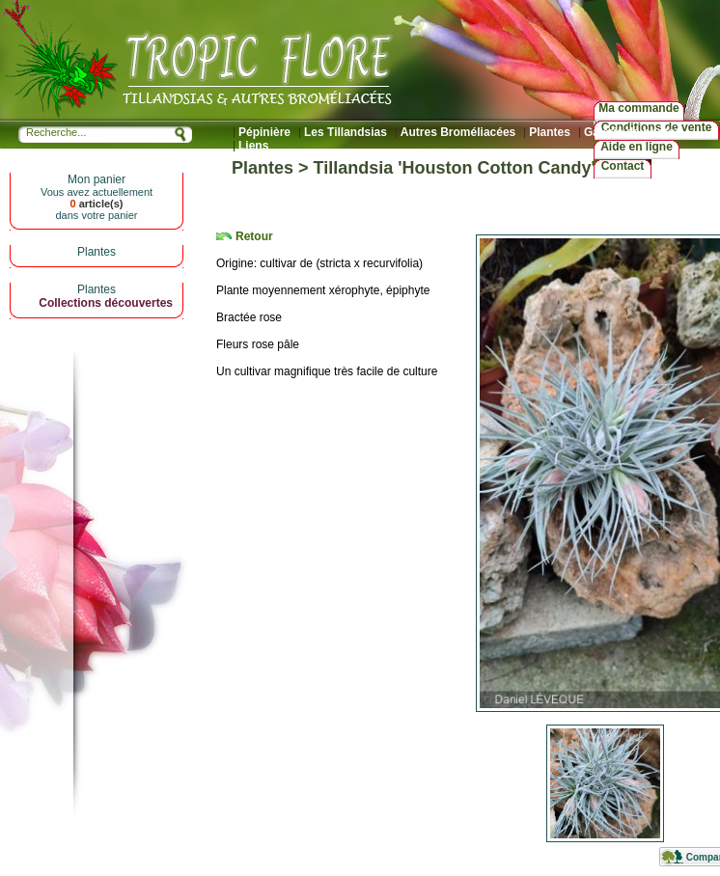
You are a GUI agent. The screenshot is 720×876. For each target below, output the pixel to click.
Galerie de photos (632, 132)
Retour (254, 236)
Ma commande (638, 108)
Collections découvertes (106, 303)
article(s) (96, 203)
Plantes (549, 132)
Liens (253, 145)
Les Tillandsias (345, 132)
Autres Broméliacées (458, 132)
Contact (623, 166)
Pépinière (264, 132)
